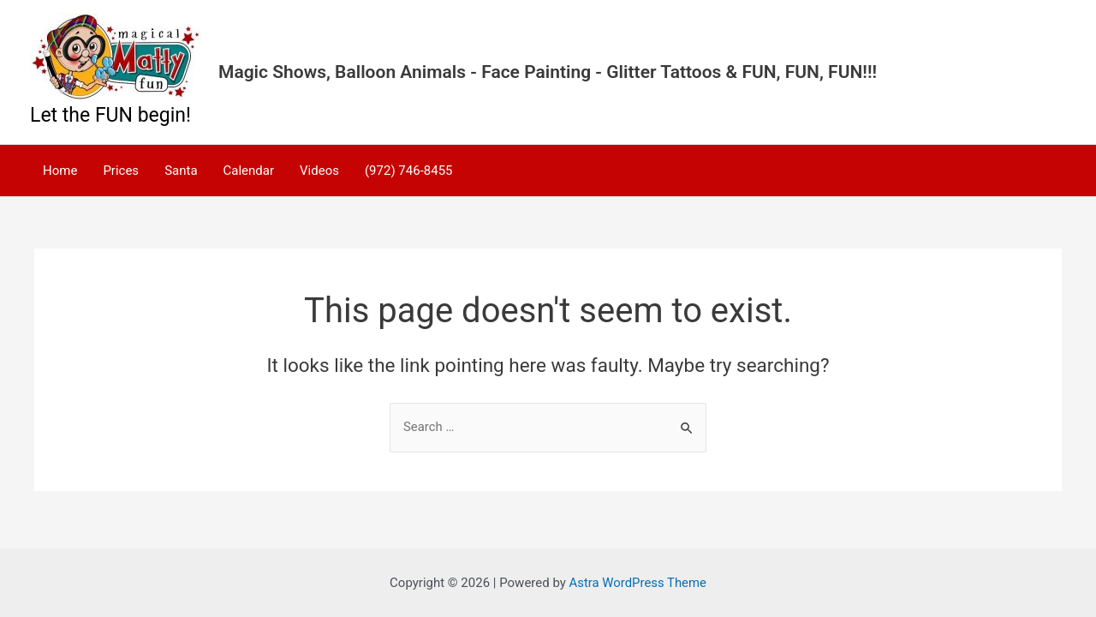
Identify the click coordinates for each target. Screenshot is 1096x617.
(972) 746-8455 (409, 170)
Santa (180, 170)
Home (60, 170)
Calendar (249, 170)
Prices (121, 170)
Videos (319, 170)
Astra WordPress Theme (638, 582)
